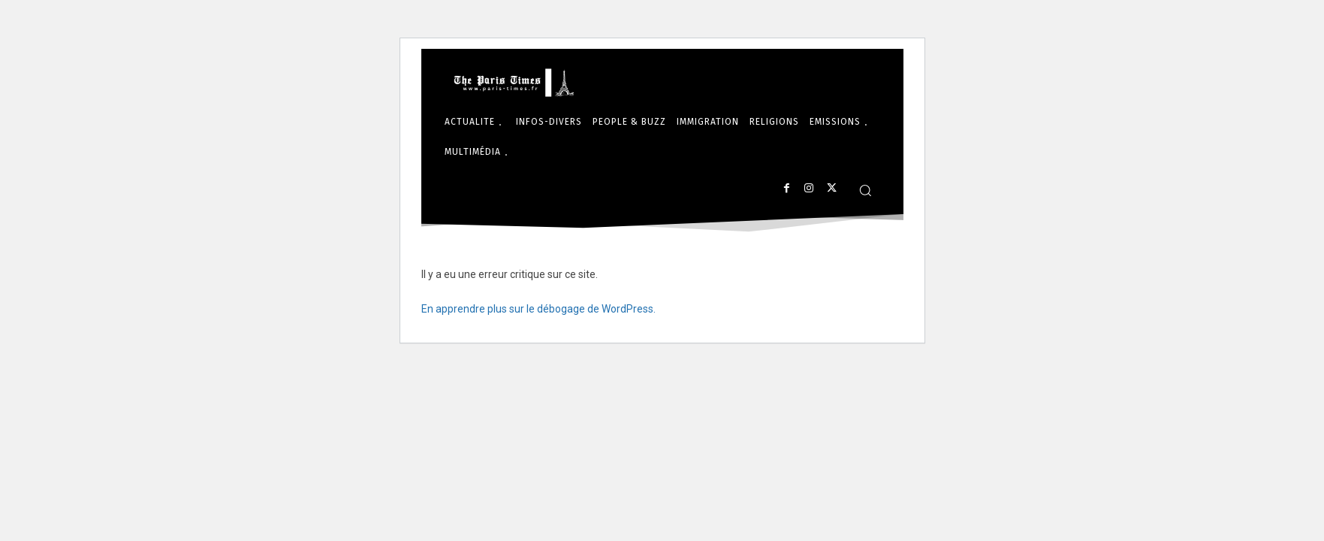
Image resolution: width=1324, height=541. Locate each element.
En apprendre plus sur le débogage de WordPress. (538, 309)
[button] (865, 190)
